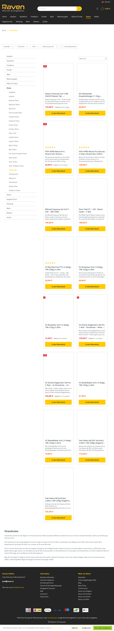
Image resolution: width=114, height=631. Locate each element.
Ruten (9, 88)
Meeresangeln (12, 79)
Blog (79, 583)
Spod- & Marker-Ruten (16, 166)
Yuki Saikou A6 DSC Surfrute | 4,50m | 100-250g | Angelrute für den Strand (91, 441)
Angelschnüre (12, 199)
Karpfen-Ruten (14, 141)
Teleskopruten (13, 174)
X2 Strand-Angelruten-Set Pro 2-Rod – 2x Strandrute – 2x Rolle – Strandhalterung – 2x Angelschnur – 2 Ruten (58, 383)
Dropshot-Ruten (14, 121)
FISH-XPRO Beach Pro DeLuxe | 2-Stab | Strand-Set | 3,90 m (92, 152)
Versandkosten (52, 618)
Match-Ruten (13, 145)
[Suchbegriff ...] (57, 8)
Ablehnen (75, 628)
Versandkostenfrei (70, 46)
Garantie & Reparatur (47, 580)
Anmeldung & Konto (46, 583)
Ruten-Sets (12, 133)
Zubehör (11, 96)
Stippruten (12, 178)
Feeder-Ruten (13, 125)
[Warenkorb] (106, 9)
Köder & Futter (12, 83)
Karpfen (10, 56)
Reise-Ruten (13, 157)
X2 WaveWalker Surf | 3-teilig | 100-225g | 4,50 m (58, 441)
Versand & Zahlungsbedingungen (51, 585)
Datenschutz (44, 596)
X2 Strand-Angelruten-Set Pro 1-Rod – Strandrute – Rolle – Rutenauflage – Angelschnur (92, 326)
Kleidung (10, 203)
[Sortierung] (92, 58)
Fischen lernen (83, 588)
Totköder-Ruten (14, 117)
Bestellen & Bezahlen (47, 577)
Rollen (9, 194)
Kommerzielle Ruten (15, 113)
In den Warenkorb (58, 113)
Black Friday (82, 585)
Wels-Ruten (13, 149)
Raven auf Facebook (84, 594)
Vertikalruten (13, 182)
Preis (35, 46)
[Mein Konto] (97, 9)
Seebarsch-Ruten (14, 190)
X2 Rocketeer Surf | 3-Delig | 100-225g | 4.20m (91, 268)
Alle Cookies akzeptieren (103, 628)
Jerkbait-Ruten (13, 137)
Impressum (44, 594)
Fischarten (23, 46)
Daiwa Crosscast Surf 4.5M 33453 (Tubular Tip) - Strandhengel (56, 94)
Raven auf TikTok (83, 599)
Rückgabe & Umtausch (47, 588)
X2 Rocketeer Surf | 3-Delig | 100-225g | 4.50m (57, 326)
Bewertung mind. (50, 46)
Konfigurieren (86, 628)
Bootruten (12, 108)
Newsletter (82, 577)
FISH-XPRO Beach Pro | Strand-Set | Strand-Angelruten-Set (55, 152)
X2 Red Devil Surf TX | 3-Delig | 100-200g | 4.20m (58, 268)
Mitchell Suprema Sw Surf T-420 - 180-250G (57, 210)
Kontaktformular (18, 587)
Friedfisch (10, 65)
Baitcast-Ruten (14, 100)
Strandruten (13, 170)
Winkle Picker (13, 186)
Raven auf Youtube (84, 596)
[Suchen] (79, 8)
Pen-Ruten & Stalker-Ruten (18, 153)
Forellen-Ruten (14, 129)
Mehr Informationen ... (57, 628)
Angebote (12, 92)
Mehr (9, 208)
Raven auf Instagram (85, 591)
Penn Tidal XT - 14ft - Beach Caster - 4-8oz (91, 210)
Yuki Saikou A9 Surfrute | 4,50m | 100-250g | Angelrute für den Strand (57, 499)
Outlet (9, 217)
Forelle (9, 70)
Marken (9, 213)
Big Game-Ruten (14, 104)
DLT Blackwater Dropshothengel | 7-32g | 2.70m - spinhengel (89, 94)
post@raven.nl (8, 581)
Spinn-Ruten (13, 162)
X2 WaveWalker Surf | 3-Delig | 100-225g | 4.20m (92, 383)
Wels (8, 74)
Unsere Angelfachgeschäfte (87, 580)
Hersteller (9, 46)
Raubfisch (10, 60)
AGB (41, 591)
